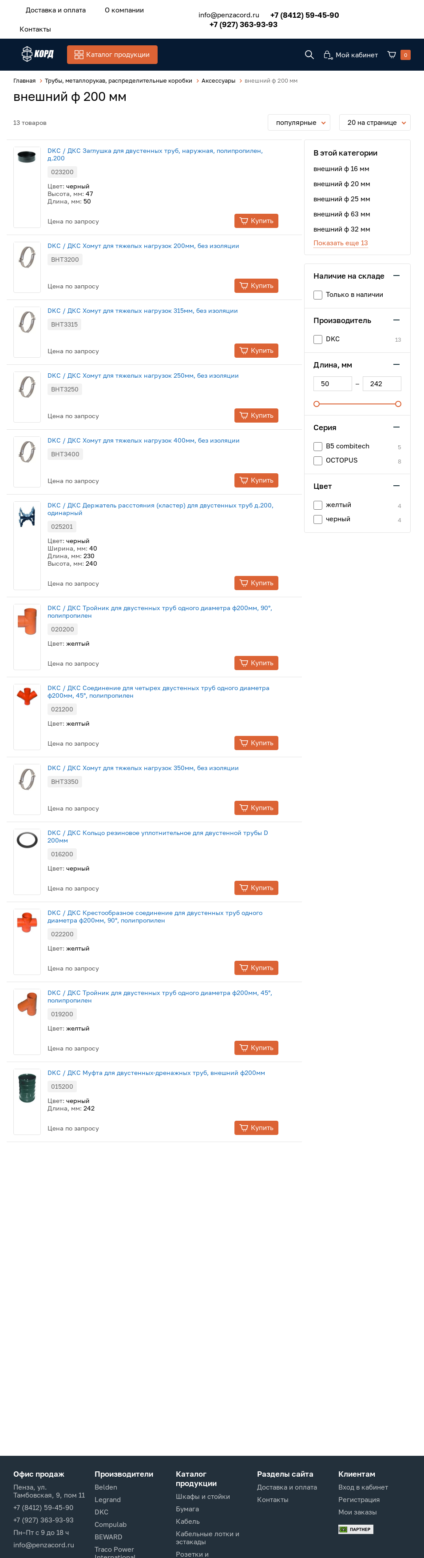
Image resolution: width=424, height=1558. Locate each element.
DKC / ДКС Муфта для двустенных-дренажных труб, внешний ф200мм (173, 1056)
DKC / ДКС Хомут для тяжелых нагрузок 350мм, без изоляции (160, 751)
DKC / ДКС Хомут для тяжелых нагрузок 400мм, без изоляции (160, 423)
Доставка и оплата (52, 8)
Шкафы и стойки (203, 1496)
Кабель (188, 1521)
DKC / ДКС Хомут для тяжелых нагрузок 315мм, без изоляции (159, 293)
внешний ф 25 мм (341, 181)
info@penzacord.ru (221, 8)
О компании (111, 8)
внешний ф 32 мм (341, 211)
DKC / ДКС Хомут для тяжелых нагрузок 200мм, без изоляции (160, 228)
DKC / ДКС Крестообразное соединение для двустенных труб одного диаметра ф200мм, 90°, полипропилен (171, 900)
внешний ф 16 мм (341, 151)
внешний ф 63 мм (341, 196)
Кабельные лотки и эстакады (207, 1538)
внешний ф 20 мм (341, 166)
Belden (106, 1487)
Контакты (158, 8)
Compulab (111, 1524)
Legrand (108, 1499)
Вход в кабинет (363, 1487)
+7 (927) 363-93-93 (377, 8)
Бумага (187, 1509)
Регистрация (359, 1499)
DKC (101, 1512)
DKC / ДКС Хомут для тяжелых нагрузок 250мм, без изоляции (160, 358)
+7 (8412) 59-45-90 (297, 8)
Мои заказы (357, 1512)
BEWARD (109, 1537)
